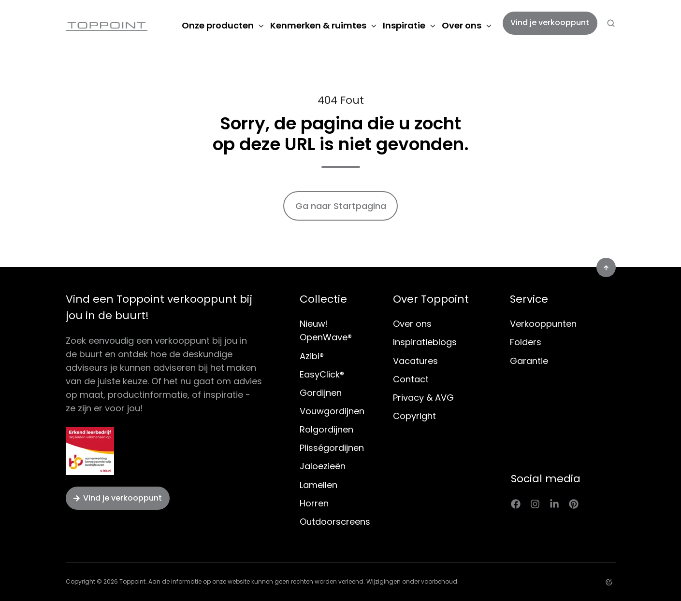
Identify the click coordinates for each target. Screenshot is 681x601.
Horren (314, 503)
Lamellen (318, 485)
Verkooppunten (543, 324)
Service (529, 299)
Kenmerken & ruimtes (318, 25)
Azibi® (312, 356)
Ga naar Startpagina (340, 206)
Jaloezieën (323, 466)
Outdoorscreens (335, 522)
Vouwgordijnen (332, 411)
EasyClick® (322, 374)
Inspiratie (404, 25)
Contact (411, 379)
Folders (525, 342)
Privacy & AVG (423, 397)
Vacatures (415, 361)
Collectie (323, 299)
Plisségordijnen (332, 448)
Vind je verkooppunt (549, 22)
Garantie (529, 361)
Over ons (461, 25)
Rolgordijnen (326, 429)
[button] (611, 23)
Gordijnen (321, 393)
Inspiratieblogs (425, 342)
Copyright (414, 416)
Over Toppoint (431, 299)
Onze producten (218, 25)
